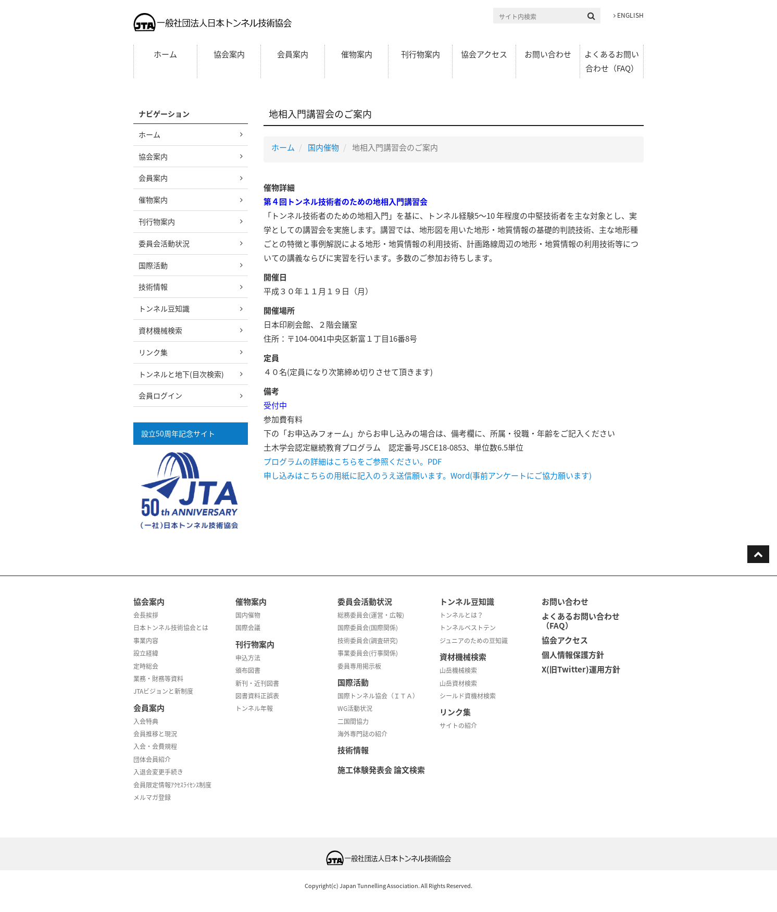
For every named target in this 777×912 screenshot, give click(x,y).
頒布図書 (247, 670)
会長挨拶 (145, 615)
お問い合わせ (547, 54)
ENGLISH (628, 15)
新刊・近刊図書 (257, 683)
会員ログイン (160, 395)
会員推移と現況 (155, 734)
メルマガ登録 (152, 797)
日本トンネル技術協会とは (170, 627)
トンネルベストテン (468, 627)
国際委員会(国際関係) (367, 627)
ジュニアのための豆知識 (474, 640)
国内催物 (323, 147)
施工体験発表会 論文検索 (381, 770)
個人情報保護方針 (573, 654)
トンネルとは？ (461, 615)
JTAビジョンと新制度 (163, 691)
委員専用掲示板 (359, 666)
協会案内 (229, 54)
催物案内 (356, 54)
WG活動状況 (354, 708)
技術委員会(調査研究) (367, 640)
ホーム (165, 54)
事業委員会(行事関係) (367, 653)
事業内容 (145, 640)
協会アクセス (484, 54)
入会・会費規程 (155, 746)
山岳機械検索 (458, 670)
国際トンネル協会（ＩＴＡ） (378, 696)
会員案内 (292, 54)
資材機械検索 (160, 330)
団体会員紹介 (152, 759)
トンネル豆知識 (164, 308)
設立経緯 (145, 653)
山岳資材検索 (458, 683)
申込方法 (247, 658)
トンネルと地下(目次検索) (181, 374)
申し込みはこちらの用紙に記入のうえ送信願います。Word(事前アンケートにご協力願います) (428, 475)
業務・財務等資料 (158, 678)
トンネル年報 (254, 708)
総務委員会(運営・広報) (370, 615)
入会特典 (145, 721)
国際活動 (153, 265)
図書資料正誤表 (257, 696)
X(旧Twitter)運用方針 (581, 669)
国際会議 (247, 627)
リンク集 (153, 352)
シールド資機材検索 (468, 696)
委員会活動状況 (164, 243)
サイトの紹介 (458, 725)
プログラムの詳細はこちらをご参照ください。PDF (353, 461)
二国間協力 (353, 721)
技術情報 (153, 286)
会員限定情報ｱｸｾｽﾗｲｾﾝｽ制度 (172, 785)
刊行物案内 (420, 54)
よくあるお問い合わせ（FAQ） (611, 61)
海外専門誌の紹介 (362, 734)
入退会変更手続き (158, 772)
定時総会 (145, 666)
